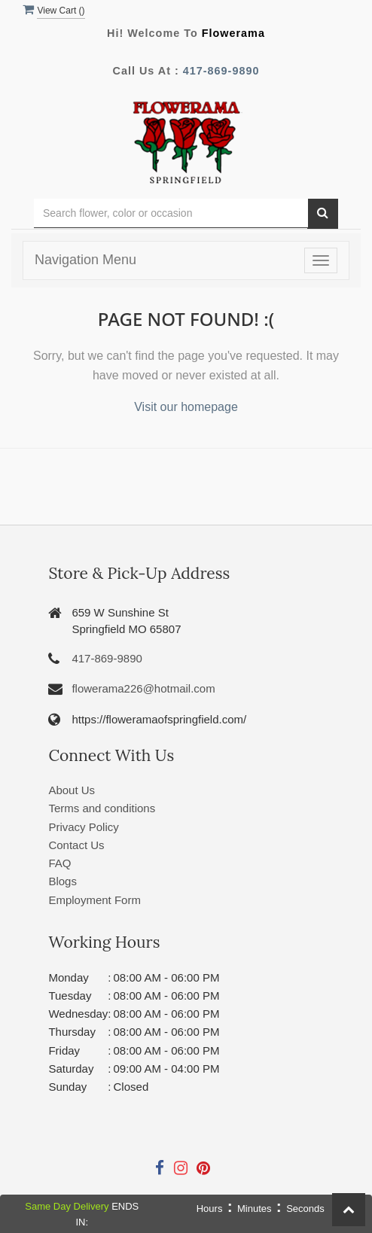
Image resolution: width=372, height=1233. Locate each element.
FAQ (59, 863)
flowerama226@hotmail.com (143, 688)
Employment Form (94, 900)
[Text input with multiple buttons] (171, 213)
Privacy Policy (83, 826)
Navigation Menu (85, 259)
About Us (71, 790)
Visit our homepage (186, 406)
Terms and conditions (101, 808)
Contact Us (76, 845)
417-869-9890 (221, 71)
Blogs (62, 881)
